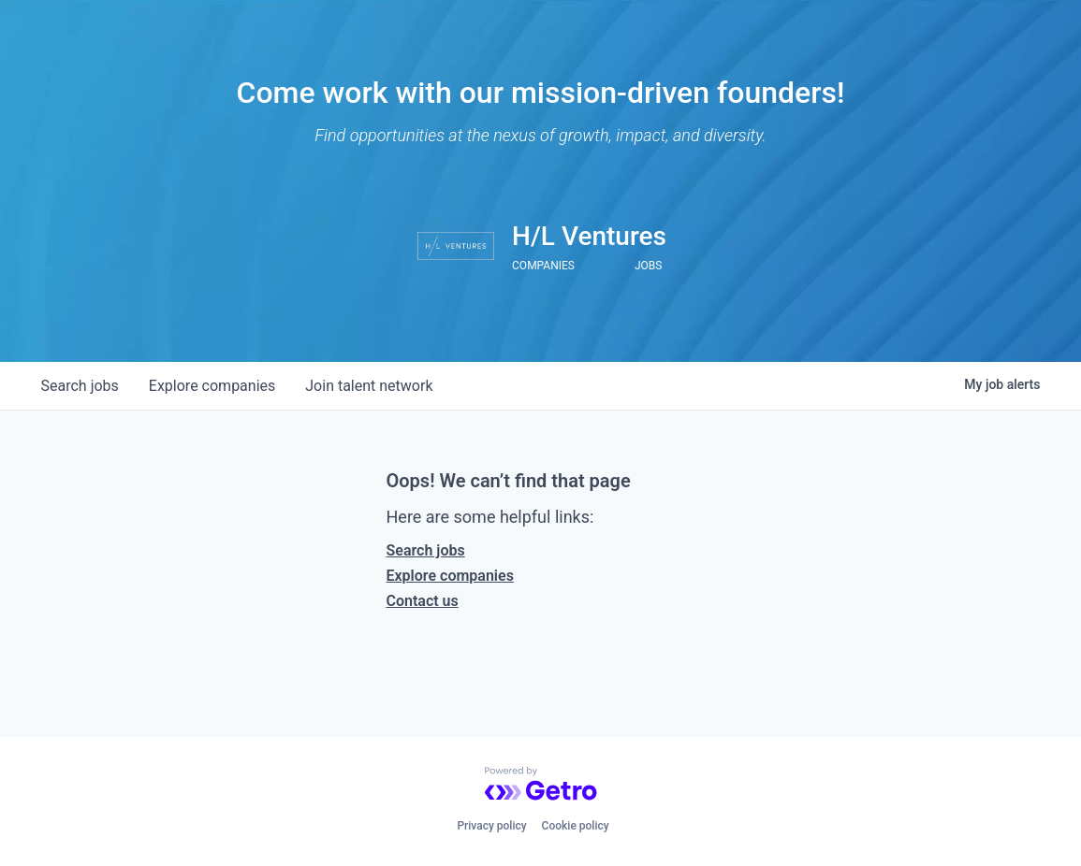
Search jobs (426, 550)
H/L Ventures (589, 236)
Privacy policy (491, 825)
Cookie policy (575, 825)
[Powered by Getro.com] (541, 784)
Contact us (423, 601)
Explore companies (450, 576)
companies (212, 386)
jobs (80, 386)
